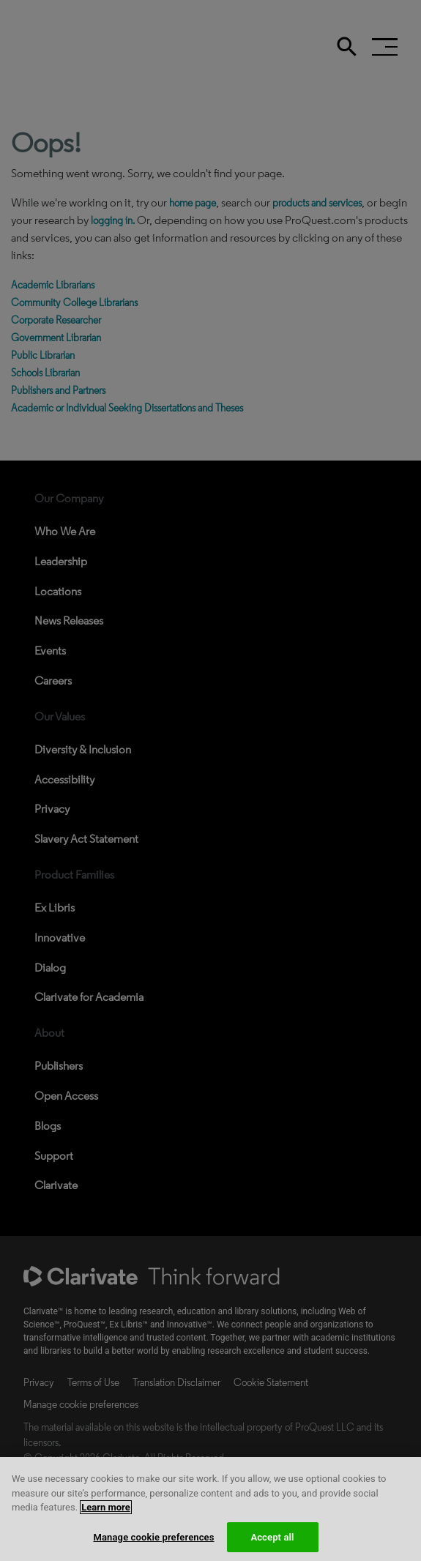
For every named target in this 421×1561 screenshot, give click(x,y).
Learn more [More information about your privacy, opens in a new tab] (105, 1523)
